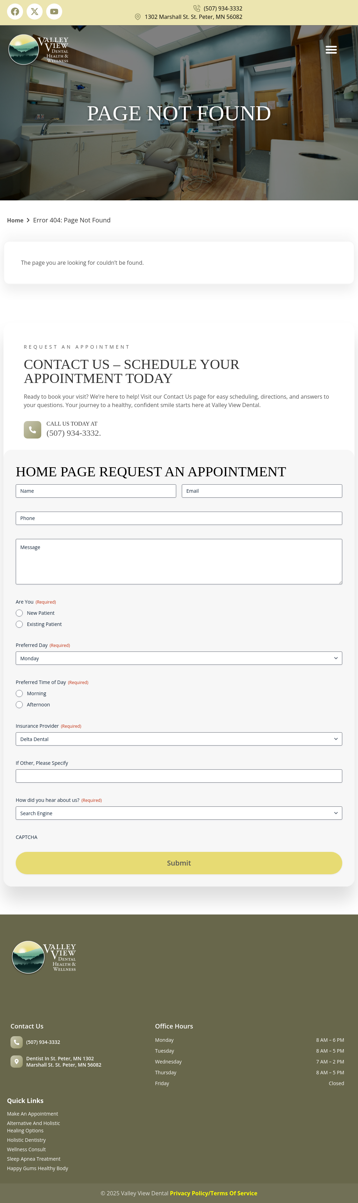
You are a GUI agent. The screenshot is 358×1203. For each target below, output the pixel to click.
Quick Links (25, 1100)
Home (15, 220)
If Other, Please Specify (42, 763)
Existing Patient (44, 624)
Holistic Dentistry (26, 1140)
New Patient (41, 613)
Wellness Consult (26, 1149)
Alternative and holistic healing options (33, 1127)
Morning (36, 693)
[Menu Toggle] (331, 49)
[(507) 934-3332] (16, 1042)
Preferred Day (43, 645)
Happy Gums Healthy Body (37, 1168)
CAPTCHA (26, 837)
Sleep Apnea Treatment (33, 1158)
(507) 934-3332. (73, 432)
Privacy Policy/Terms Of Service (213, 1193)
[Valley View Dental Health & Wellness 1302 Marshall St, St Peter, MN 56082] (232, 974)
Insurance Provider (48, 725)
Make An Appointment (32, 1113)
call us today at (72, 424)
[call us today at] (32, 430)
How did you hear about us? (59, 800)
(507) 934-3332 (43, 1042)
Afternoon (38, 704)
